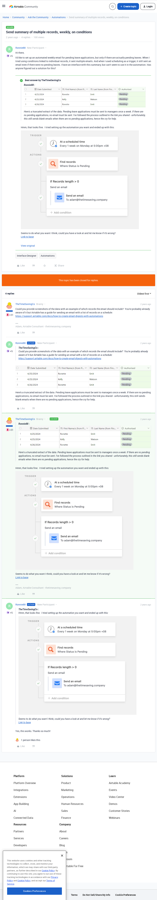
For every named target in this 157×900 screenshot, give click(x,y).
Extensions (20, 797)
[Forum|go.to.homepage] (23, 6)
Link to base (27, 236)
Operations (67, 797)
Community (18, 17)
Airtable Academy (119, 783)
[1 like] (27, 740)
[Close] (62, 873)
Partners (19, 831)
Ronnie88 (20, 47)
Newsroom (65, 859)
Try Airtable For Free (71, 866)
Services (19, 838)
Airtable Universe (24, 866)
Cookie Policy (48, 887)
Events (113, 790)
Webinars (114, 818)
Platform (19, 776)
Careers (63, 838)
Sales (64, 811)
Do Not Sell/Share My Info (96, 894)
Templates (20, 859)
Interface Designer (26, 255)
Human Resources (72, 804)
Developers (20, 845)
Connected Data (23, 818)
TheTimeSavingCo (25, 304)
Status (63, 852)
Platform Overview (25, 783)
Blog (62, 845)
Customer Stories (119, 811)
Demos (113, 804)
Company (65, 824)
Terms (74, 894)
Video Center (116, 797)
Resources (20, 824)
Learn (112, 776)
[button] (4, 7)
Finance (66, 818)
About (63, 831)
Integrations (21, 790)
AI (15, 811)
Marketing (67, 790)
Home (6, 17)
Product (66, 783)
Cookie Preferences (125, 894)
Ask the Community (38, 17)
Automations (59, 17)
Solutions (67, 776)
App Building (21, 804)
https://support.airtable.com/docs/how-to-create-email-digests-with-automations (59, 316)
